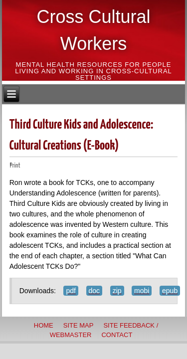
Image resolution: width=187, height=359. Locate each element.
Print (15, 166)
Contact (116, 335)
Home (43, 325)
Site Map (78, 325)
